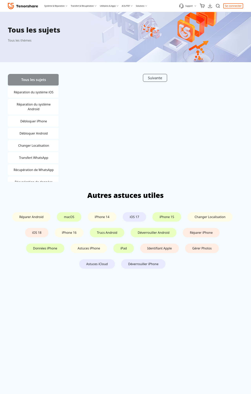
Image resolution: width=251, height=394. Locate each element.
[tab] (33, 80)
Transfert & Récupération (82, 6)
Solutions (140, 6)
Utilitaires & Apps (108, 6)
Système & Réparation (54, 6)
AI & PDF (126, 6)
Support (186, 6)
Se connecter (233, 6)
